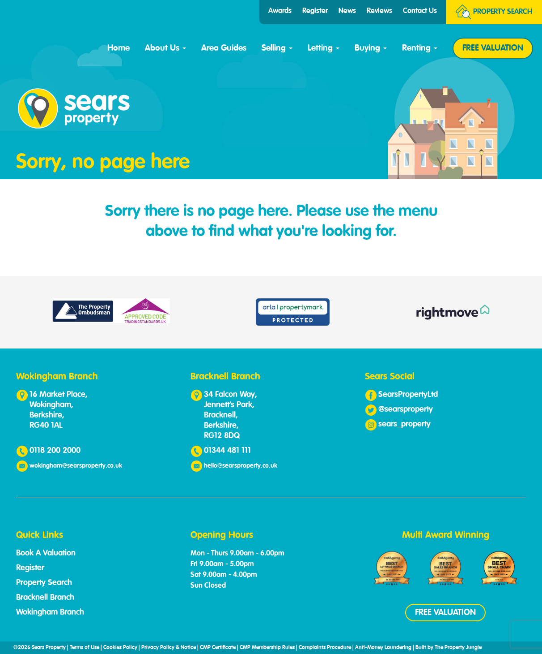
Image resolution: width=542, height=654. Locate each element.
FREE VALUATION (492, 48)
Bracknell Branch (45, 598)
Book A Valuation (46, 553)
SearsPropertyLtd (408, 395)
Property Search (44, 583)
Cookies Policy (120, 647)
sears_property (404, 424)
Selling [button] (277, 48)
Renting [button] (419, 48)
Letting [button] (323, 48)
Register (315, 11)
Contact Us (420, 11)
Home (118, 48)
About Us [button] (165, 48)
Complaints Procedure (325, 647)
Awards (280, 11)
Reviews (379, 11)
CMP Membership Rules (267, 647)
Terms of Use (84, 647)
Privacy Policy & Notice (168, 647)
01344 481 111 (227, 451)
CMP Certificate (218, 647)
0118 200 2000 (55, 451)
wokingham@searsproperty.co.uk (76, 466)
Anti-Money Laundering (383, 647)
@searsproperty (405, 409)
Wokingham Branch (50, 612)
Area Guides (223, 48)
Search (494, 12)
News (347, 11)
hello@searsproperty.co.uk (240, 466)
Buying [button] (371, 48)
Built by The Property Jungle (448, 647)
